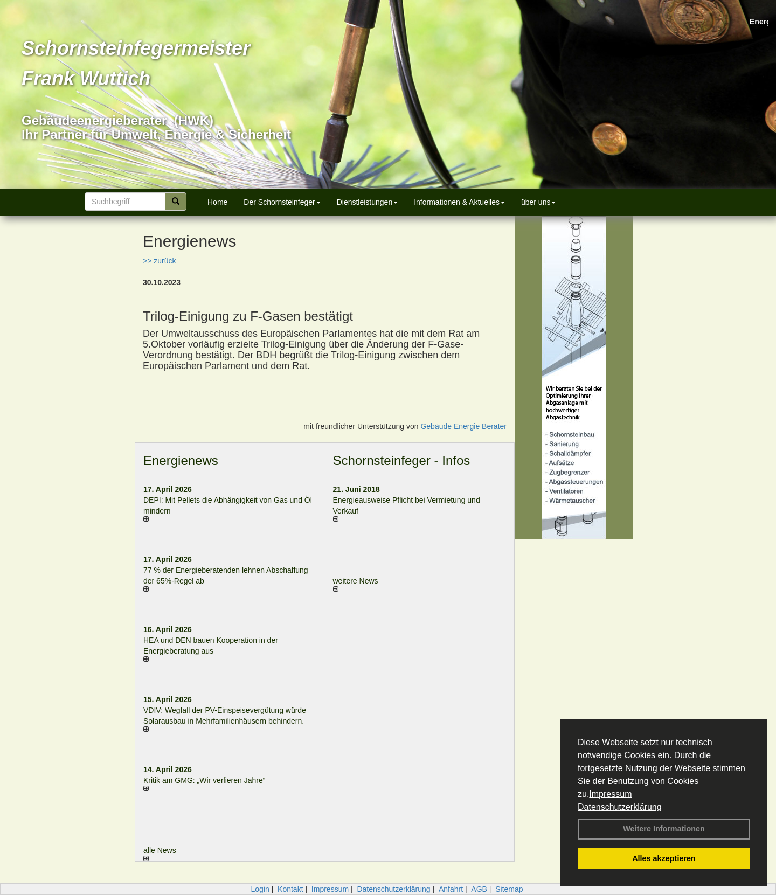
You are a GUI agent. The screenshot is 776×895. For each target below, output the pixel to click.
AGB (479, 889)
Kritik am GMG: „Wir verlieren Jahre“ (204, 780)
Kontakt (290, 889)
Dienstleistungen (367, 202)
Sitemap (509, 889)
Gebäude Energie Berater (463, 426)
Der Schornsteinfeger (282, 202)
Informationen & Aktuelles (459, 202)
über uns (538, 202)
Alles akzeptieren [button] (664, 858)
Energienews (180, 460)
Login (260, 889)
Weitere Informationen (664, 828)
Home (217, 202)
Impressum (610, 794)
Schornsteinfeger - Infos (401, 460)
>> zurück (159, 260)
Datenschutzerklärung (620, 806)
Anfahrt (451, 889)
